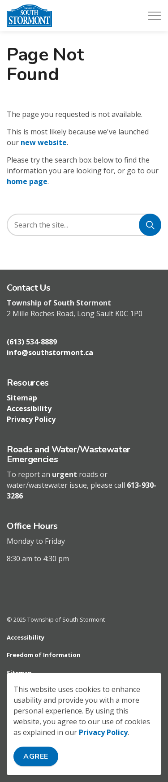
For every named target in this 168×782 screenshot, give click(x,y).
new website (44, 142)
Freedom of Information (44, 655)
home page (27, 181)
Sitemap (22, 398)
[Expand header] (154, 15)
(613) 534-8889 (32, 342)
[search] (83, 225)
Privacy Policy (103, 733)
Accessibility (29, 408)
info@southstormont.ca (50, 352)
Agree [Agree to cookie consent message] (35, 757)
